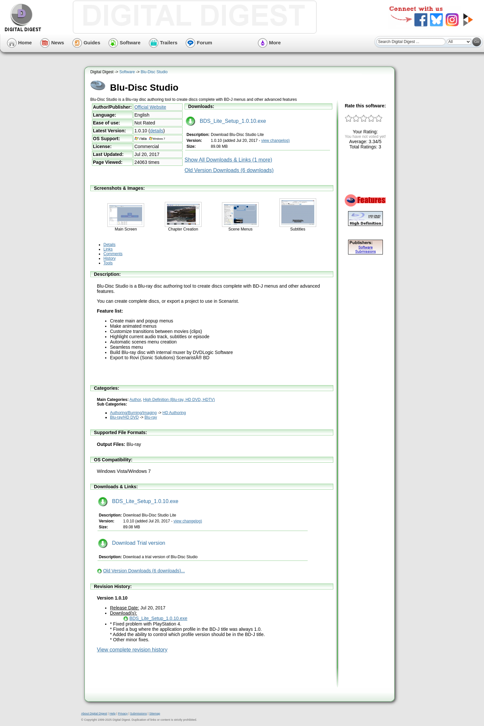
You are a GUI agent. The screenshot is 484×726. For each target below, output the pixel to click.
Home (19, 42)
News (52, 42)
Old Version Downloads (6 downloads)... (144, 570)
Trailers (163, 42)
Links (108, 249)
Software (124, 42)
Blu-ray (150, 417)
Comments (112, 254)
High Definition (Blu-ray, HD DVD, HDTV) (179, 399)
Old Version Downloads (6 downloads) (229, 170)
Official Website (150, 107)
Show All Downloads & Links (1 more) (228, 160)
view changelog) (275, 140)
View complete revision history (132, 649)
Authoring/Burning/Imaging (133, 412)
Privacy (123, 713)
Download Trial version (131, 543)
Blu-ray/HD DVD (124, 417)
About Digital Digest (94, 713)
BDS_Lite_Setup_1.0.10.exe (226, 121)
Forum (199, 42)
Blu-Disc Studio (154, 72)
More (269, 42)
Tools (108, 263)
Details (109, 244)
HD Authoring (174, 412)
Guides (86, 42)
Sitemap (154, 713)
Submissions (138, 713)
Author (135, 399)
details (156, 130)
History (109, 258)
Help (112, 713)
